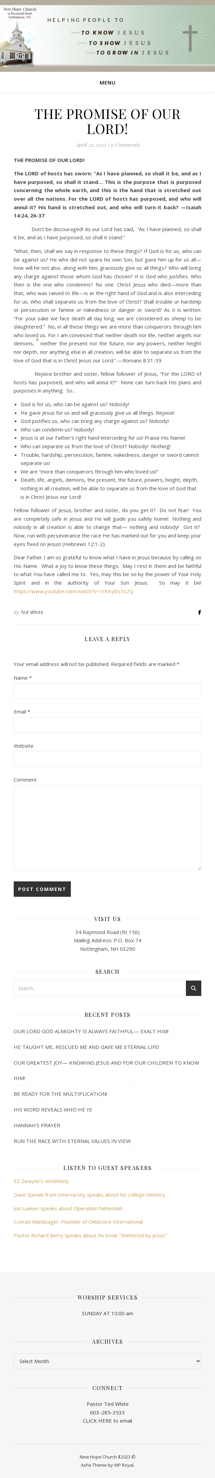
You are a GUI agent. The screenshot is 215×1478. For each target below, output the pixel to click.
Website (24, 745)
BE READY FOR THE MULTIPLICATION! (60, 1093)
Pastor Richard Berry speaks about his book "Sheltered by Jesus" (90, 1235)
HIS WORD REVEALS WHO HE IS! (53, 1109)
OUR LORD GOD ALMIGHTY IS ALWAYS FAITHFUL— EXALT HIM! (91, 1031)
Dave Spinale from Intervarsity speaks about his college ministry (89, 1194)
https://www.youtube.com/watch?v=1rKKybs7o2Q (74, 591)
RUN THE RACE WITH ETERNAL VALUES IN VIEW (72, 1140)
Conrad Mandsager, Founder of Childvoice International (78, 1221)
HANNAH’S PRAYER (37, 1125)
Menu (108, 82)
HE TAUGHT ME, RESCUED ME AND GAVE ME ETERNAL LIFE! (86, 1046)
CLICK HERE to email (107, 1420)
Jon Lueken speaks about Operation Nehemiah (68, 1208)
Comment (25, 779)
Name (23, 677)
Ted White (32, 612)
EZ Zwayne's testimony (41, 1180)
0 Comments (125, 144)
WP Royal (124, 1465)
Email (22, 711)
